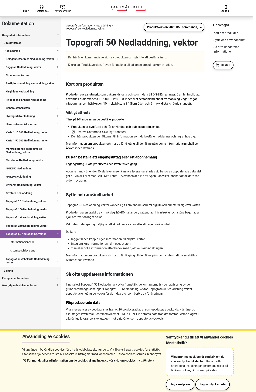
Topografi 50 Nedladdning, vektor (26, 233)
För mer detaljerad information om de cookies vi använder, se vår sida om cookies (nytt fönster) (90, 360)
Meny (26, 8)
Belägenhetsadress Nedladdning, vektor (30, 59)
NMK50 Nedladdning (18, 176)
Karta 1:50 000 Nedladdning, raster (27, 140)
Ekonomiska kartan (17, 75)
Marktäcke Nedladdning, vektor (24, 160)
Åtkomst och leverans (22, 250)
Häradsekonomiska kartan (21, 124)
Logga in (225, 8)
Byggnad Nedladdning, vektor (23, 67)
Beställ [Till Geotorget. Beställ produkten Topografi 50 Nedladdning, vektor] (222, 65)
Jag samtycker (180, 384)
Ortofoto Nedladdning (19, 193)
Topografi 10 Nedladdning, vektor (26, 201)
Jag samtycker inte (213, 384)
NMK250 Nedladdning (19, 168)
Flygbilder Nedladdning (20, 91)
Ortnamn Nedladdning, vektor (23, 184)
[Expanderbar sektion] (58, 35)
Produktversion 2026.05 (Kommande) (172, 27)
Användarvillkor (63, 8)
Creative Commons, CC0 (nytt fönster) (101, 132)
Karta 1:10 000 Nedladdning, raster (27, 132)
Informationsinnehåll (22, 242)
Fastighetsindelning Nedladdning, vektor (30, 83)
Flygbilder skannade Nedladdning (26, 99)
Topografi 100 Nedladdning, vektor (26, 209)
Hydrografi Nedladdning (20, 116)
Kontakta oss (42, 8)
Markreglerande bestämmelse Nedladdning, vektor (24, 150)
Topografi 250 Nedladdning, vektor (26, 225)
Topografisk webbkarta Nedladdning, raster (28, 261)
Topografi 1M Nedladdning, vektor (26, 217)
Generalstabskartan (18, 107)
